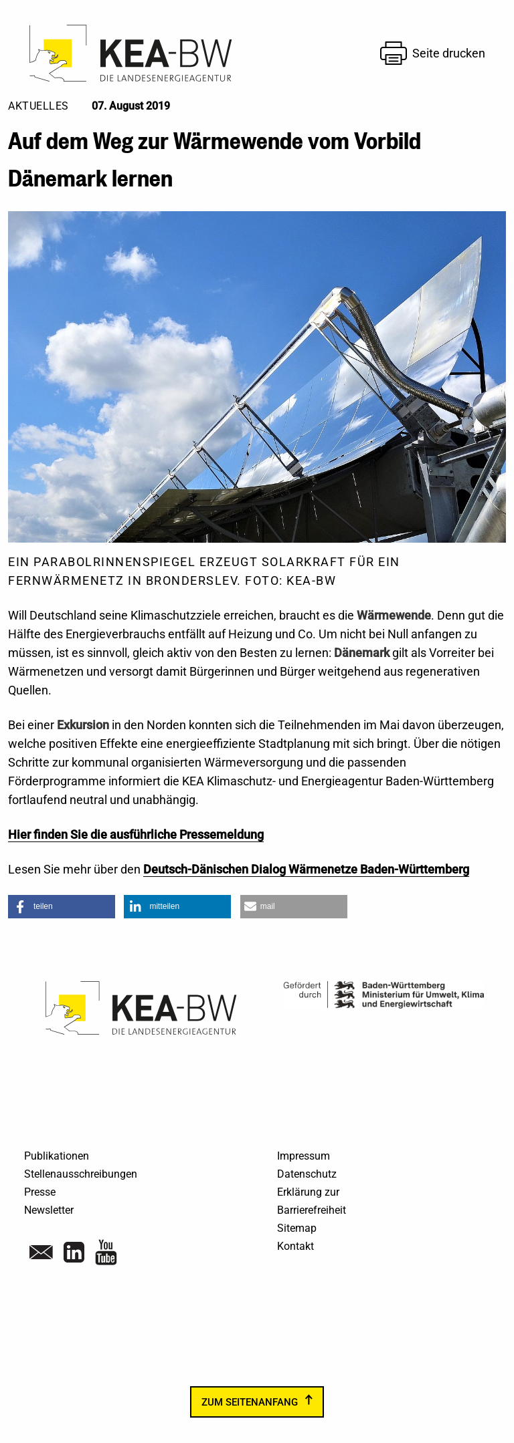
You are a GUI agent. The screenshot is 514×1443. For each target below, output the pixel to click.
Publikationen (56, 1156)
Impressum (303, 1156)
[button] (61, 906)
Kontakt (295, 1246)
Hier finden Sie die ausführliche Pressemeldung (136, 834)
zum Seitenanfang (249, 1402)
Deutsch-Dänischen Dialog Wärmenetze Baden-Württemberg (306, 869)
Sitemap (297, 1228)
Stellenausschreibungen (80, 1174)
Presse (40, 1192)
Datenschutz (307, 1174)
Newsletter (49, 1210)
